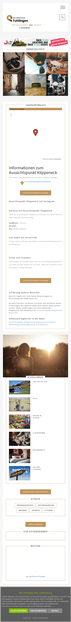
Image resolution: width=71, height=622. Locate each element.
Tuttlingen (22, 223)
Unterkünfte (39, 450)
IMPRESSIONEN (35, 49)
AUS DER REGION (40, 381)
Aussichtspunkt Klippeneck (36, 105)
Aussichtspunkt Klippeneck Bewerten (35, 182)
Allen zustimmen (19, 611)
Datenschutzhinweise (40, 618)
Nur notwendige (38, 611)
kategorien (35, 377)
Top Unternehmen (35, 531)
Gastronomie (39, 433)
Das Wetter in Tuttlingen (35, 576)
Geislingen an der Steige (25, 505)
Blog (35, 398)
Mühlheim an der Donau (46, 505)
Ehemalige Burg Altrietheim (33, 324)
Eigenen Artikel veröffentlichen (35, 492)
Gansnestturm (42, 322)
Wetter (35, 546)
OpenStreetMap (48, 159)
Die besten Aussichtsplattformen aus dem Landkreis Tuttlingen (33, 177)
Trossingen (36, 510)
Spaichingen (23, 510)
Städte (35, 499)
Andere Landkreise (35, 524)
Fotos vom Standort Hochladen (35, 193)
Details (55, 611)
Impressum (27, 618)
